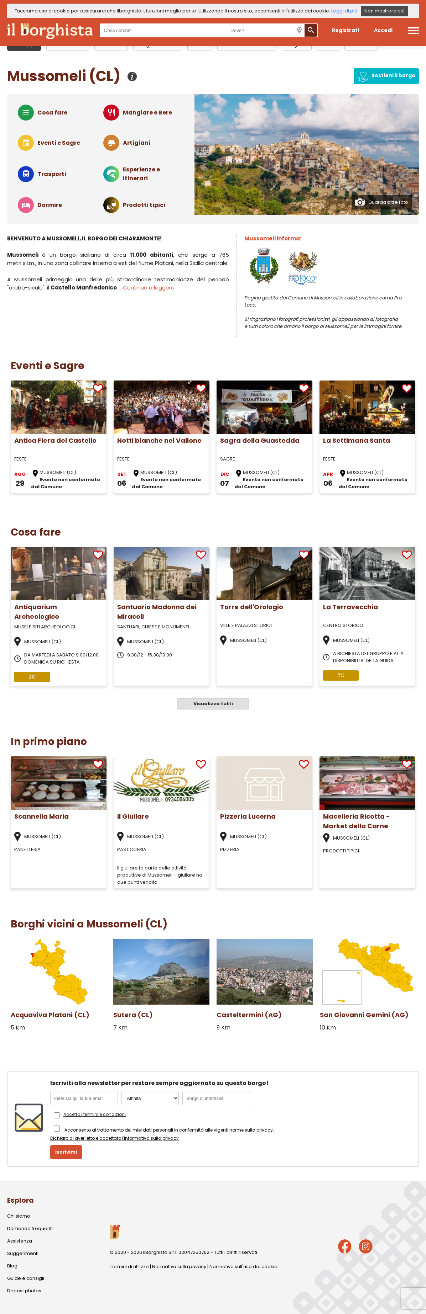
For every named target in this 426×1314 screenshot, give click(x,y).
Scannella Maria (41, 816)
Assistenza (19, 1241)
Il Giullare (133, 816)
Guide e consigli (25, 1278)
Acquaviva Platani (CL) (50, 1014)
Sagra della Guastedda (260, 440)
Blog (12, 1265)
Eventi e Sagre (58, 143)
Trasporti (51, 174)
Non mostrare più (384, 10)
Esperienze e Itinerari (141, 173)
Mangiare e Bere (147, 112)
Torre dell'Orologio (251, 606)
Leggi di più (344, 10)
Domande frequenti (30, 1228)
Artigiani (136, 143)
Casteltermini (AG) (249, 1014)
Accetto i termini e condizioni (94, 1114)
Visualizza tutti (213, 703)
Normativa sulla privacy (179, 1266)
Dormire (49, 205)
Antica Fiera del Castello (55, 440)
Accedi (383, 30)
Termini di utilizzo (129, 1266)
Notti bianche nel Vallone (159, 440)
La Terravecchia (350, 606)
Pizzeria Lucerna (248, 816)
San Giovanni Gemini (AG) (364, 1014)
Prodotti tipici (144, 205)
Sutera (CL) (133, 1014)
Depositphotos (24, 1290)
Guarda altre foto (381, 202)
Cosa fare (52, 112)
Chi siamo (18, 1216)
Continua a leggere (149, 287)
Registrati (345, 30)
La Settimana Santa (356, 440)
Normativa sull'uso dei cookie (243, 1266)
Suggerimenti (22, 1253)
